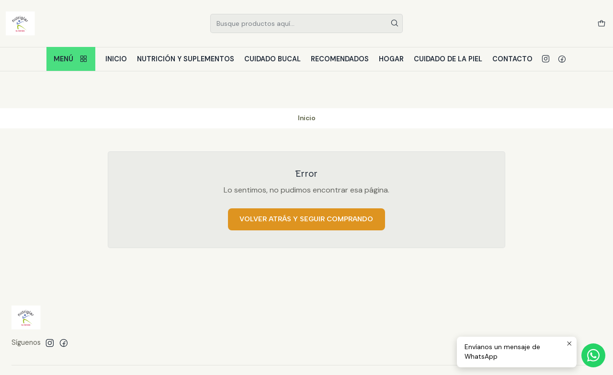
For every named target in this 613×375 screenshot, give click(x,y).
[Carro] (601, 23)
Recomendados (340, 59)
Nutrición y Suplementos (185, 59)
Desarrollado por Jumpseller (150, 356)
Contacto (512, 59)
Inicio (116, 59)
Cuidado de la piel (448, 59)
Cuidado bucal (272, 59)
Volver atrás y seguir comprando (306, 182)
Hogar (391, 59)
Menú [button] (71, 59)
